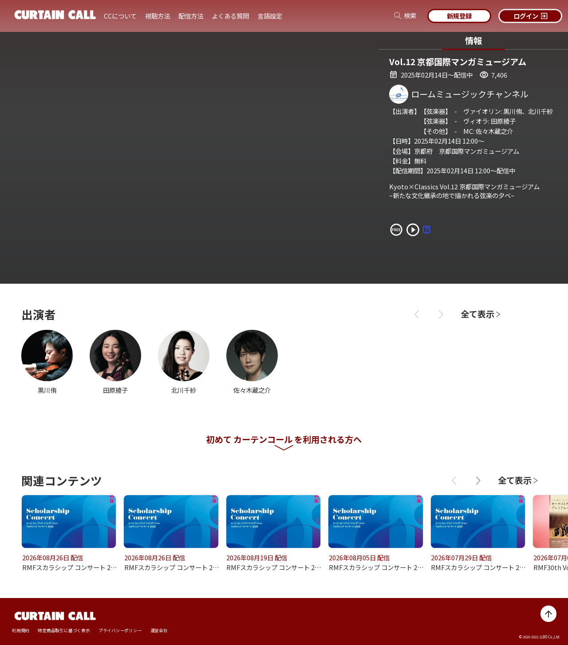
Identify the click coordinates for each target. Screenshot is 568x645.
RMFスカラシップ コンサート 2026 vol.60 (81, 567)
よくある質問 (230, 15)
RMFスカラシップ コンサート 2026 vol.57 (388, 567)
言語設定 (269, 15)
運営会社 (159, 630)
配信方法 (190, 15)
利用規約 (20, 630)
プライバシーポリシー (120, 630)
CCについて (120, 15)
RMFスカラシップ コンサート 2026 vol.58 (285, 567)
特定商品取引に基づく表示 (64, 630)
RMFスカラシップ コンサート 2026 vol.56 (490, 567)
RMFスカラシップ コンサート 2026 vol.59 (183, 567)
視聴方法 (157, 15)
